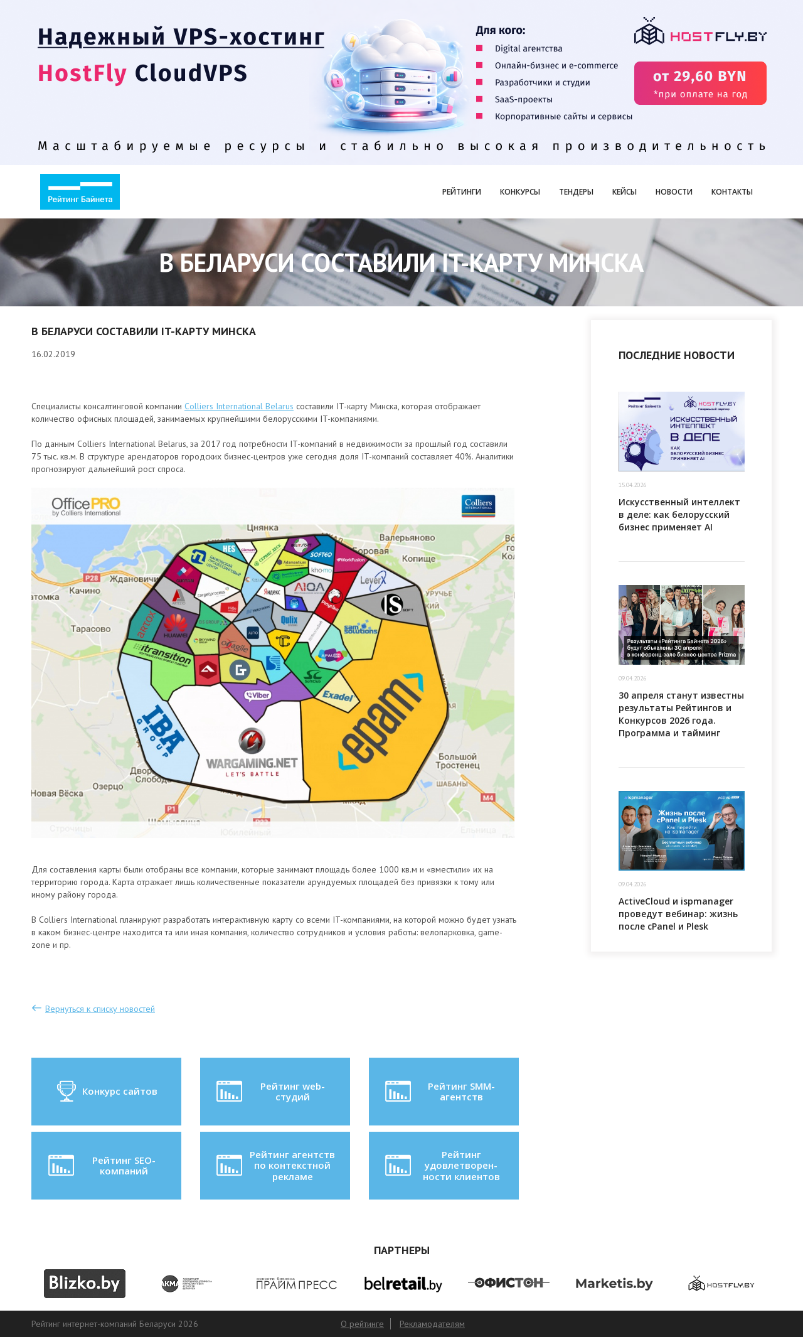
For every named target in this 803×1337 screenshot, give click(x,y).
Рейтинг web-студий (269, 1091)
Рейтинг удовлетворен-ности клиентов (441, 1165)
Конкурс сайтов (106, 1091)
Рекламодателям (432, 1323)
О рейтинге (362, 1323)
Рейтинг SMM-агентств (438, 1091)
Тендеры (576, 191)
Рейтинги (461, 191)
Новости (674, 191)
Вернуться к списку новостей (100, 1008)
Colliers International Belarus (239, 406)
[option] (84, 1283)
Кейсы (624, 191)
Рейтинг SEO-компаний (101, 1165)
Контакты (732, 191)
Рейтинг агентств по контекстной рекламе (274, 1165)
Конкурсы (520, 191)
